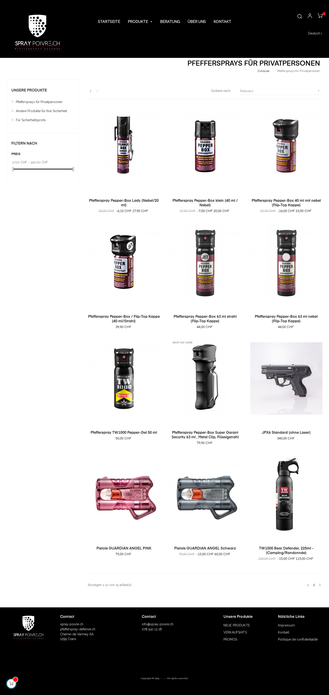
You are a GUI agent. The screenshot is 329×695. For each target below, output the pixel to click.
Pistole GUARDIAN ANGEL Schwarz (205, 548)
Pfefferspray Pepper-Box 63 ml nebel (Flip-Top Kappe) (286, 319)
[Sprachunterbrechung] (315, 33)
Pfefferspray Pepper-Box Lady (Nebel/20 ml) (124, 203)
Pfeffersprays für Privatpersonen (39, 102)
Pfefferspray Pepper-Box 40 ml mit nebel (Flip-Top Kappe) (286, 203)
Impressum (286, 625)
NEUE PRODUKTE (236, 625)
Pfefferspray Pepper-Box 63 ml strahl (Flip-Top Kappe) (205, 319)
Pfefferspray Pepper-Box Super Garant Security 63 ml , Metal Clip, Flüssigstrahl (205, 435)
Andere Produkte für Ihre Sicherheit (41, 111)
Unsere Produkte (29, 90)
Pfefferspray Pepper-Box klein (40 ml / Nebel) (205, 203)
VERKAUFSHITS (235, 632)
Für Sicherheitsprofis (31, 120)
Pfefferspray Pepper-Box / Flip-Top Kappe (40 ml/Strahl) (124, 319)
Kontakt (283, 632)
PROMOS (230, 639)
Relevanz (281, 91)
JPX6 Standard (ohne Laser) (286, 433)
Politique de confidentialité (298, 639)
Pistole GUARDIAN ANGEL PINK (123, 548)
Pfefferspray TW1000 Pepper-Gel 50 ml (124, 433)
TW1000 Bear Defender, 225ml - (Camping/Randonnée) (286, 551)
